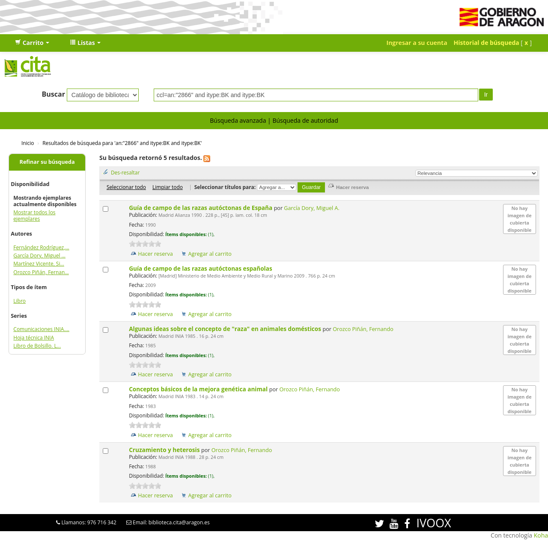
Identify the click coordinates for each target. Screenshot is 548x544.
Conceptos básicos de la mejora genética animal (199, 389)
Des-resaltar (125, 172)
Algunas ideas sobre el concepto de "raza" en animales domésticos (225, 329)
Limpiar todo (167, 186)
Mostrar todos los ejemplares (34, 215)
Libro (19, 301)
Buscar (53, 94)
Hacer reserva (155, 253)
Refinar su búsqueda (47, 162)
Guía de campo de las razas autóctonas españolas (201, 268)
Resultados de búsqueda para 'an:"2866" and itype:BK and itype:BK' (122, 142)
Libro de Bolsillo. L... (37, 345)
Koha (541, 535)
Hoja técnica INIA (33, 337)
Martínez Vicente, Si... (38, 263)
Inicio (27, 142)
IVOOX (433, 523)
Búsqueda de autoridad (305, 120)
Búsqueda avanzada (238, 120)
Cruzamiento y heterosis (165, 450)
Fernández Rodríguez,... (41, 247)
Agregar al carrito (210, 253)
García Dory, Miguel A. (311, 208)
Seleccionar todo (126, 186)
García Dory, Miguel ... (39, 255)
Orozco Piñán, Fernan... (40, 272)
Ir (486, 94)
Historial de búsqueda (486, 42)
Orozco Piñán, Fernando (363, 329)
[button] (32, 42)
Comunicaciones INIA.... (41, 329)
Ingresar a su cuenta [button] (417, 42)
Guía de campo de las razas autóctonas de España (201, 208)
